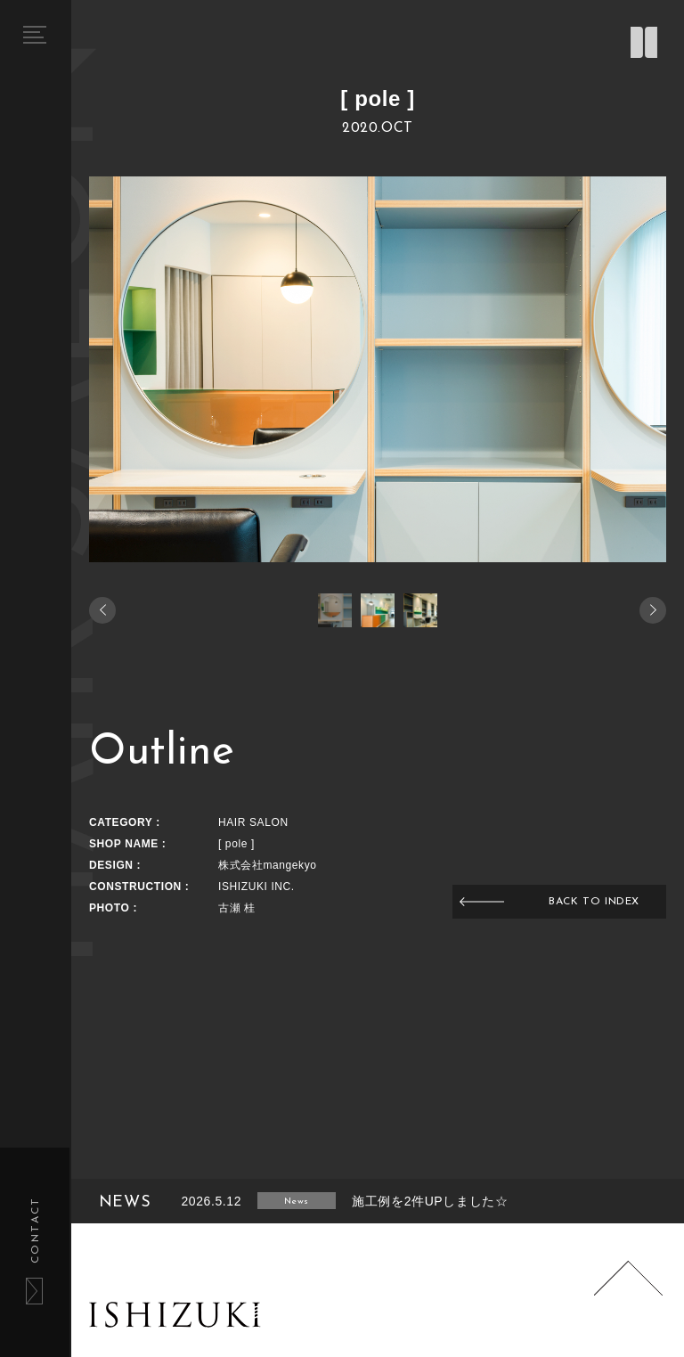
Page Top (629, 1295)
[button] (652, 610)
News (296, 1201)
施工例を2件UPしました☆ (430, 1201)
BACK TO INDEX (594, 901)
